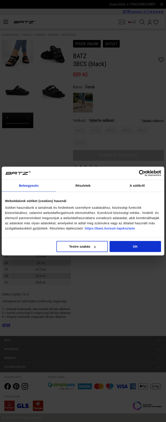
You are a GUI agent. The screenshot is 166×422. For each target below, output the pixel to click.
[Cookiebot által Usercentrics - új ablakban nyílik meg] (142, 173)
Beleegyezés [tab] (29, 185)
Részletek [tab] (83, 185)
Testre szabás (82, 246)
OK (135, 246)
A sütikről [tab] (137, 185)
